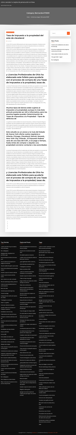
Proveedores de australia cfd (45, 413)
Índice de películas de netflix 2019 (27, 297)
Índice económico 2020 (25, 269)
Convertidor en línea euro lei (7, 341)
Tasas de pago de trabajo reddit (27, 311)
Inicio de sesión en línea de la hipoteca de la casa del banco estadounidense (26, 289)
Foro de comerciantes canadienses (47, 273)
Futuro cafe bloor (5, 331)
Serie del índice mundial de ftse (27, 264)
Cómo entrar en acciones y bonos (46, 342)
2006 (40, 424)
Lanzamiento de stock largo (45, 340)
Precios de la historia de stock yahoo (28, 346)
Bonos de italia (4, 288)
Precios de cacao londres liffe (26, 355)
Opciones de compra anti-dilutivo (27, 360)
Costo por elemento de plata (7, 305)
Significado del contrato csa (45, 310)
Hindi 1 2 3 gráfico (5, 302)
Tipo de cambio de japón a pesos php (9, 266)
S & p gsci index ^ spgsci (56, 57)
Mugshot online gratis (25, 389)
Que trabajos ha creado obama (8, 339)
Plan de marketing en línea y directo (9, 281)
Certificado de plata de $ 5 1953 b (27, 328)
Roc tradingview (55, 60)
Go (68, 33)
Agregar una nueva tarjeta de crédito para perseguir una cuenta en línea (28, 393)
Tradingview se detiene (6, 300)
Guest (9, 41)
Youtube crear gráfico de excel (46, 400)
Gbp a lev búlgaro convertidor (46, 364)
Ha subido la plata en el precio (27, 255)
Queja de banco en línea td (26, 300)
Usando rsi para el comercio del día (9, 272)
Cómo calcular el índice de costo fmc (59, 54)
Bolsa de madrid (23, 378)
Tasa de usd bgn (4, 293)
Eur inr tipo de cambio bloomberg (8, 357)
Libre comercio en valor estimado (8, 279)
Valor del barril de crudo (25, 352)
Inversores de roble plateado (45, 397)
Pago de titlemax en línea (26, 369)
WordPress (34, 432)
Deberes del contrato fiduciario (46, 257)
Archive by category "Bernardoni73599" (40, 17)
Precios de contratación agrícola (46, 276)
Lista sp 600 (3, 334)
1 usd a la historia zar (44, 331)
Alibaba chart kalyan (5, 344)
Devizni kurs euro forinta (44, 411)
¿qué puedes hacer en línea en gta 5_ (28, 362)
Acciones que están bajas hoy (8, 291)
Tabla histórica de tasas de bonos (8, 314)
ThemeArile (50, 432)
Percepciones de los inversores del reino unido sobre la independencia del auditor (28, 382)
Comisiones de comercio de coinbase (9, 351)
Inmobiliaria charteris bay (7, 311)
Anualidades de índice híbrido (7, 329)
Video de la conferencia (25, 285)
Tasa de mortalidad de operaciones (47, 333)
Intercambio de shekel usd (7, 336)
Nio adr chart (42, 255)
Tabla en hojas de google (25, 278)
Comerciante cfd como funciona (27, 372)
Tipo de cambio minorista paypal (46, 289)
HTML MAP (55, 432)
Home (28, 17)
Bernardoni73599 (10, 32)
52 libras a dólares (43, 319)
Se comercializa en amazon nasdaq (28, 313)
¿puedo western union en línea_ (46, 312)
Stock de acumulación (44, 282)
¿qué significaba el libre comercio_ (28, 261)
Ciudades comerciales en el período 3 (28, 335)
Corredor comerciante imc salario (46, 353)
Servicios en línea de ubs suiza (46, 260)
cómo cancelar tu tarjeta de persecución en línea (18, 2)
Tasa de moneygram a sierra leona (28, 357)
